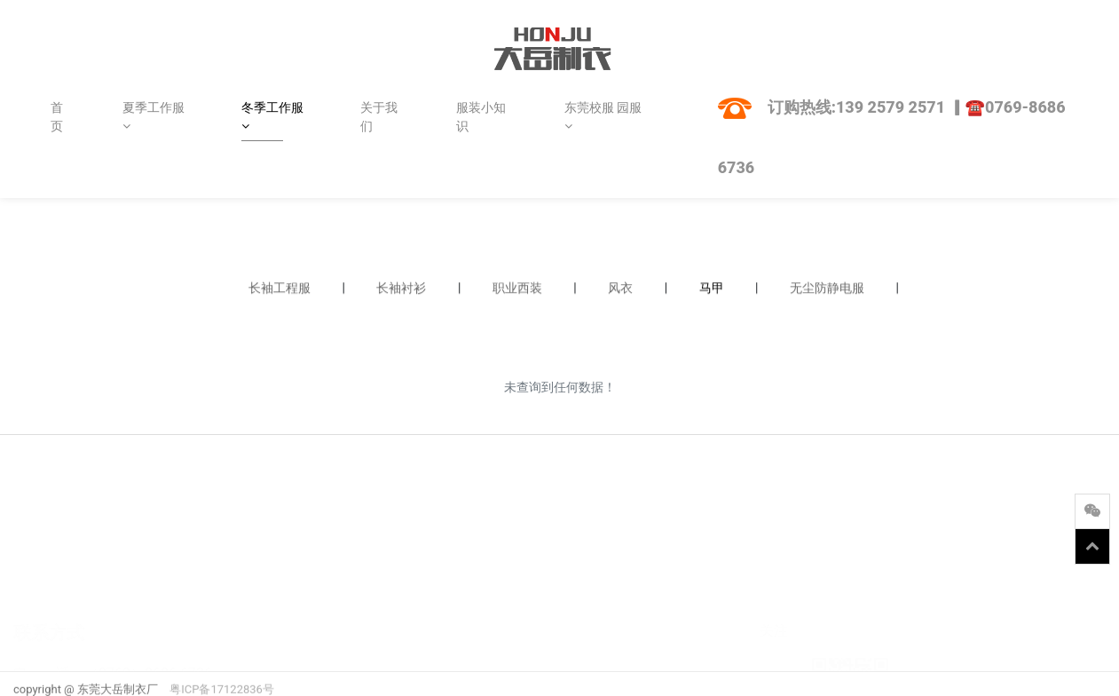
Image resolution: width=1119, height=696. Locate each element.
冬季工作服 (272, 116)
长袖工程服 (279, 288)
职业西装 (517, 288)
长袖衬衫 (401, 288)
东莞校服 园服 (603, 116)
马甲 (711, 288)
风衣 (620, 288)
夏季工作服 (153, 116)
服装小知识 (481, 116)
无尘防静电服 (827, 288)
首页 (57, 116)
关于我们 (379, 116)
